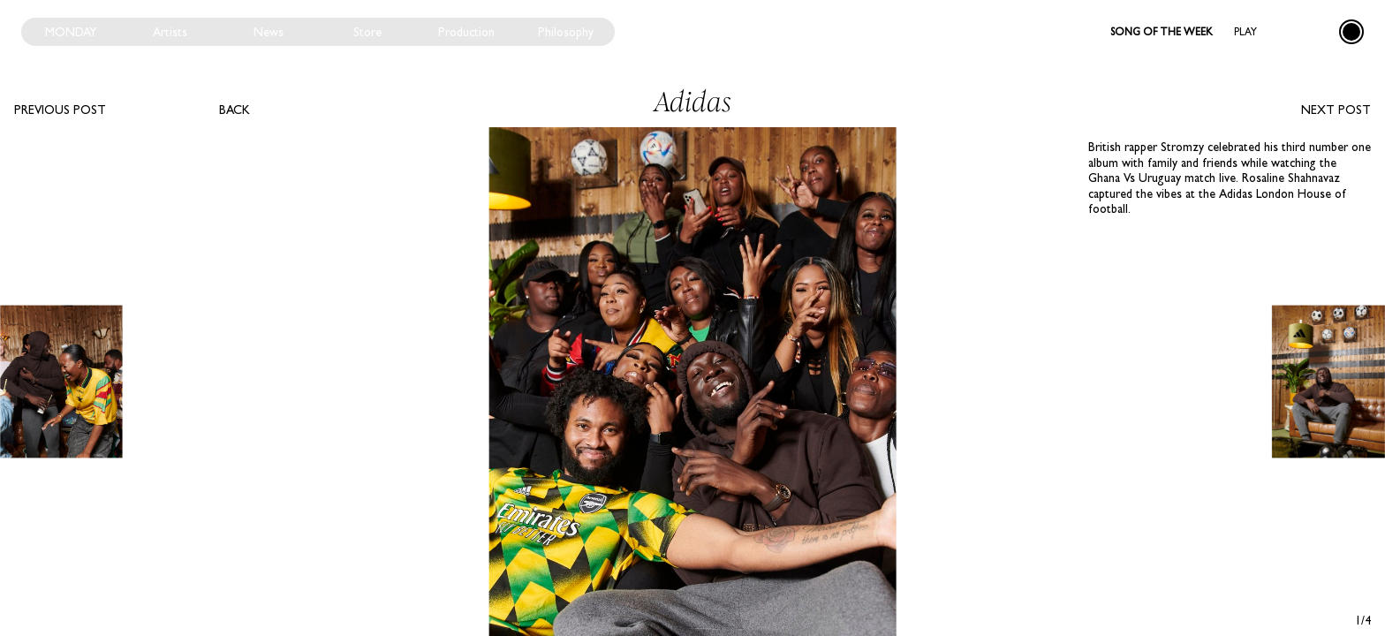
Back (234, 109)
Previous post (60, 109)
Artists (170, 32)
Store (367, 32)
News (269, 32)
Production (466, 32)
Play (1245, 32)
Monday (71, 32)
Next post (1336, 109)
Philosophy (566, 32)
